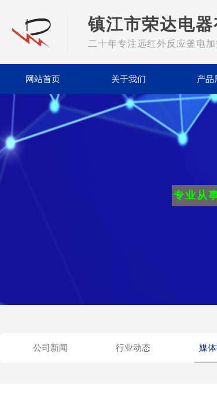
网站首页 (42, 79)
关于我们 (128, 79)
